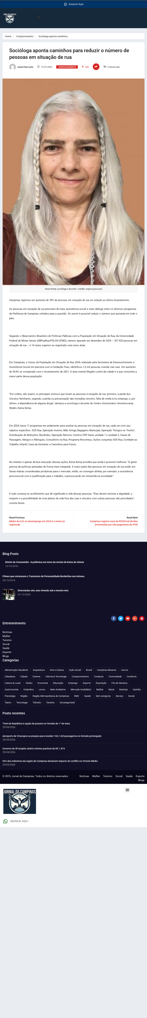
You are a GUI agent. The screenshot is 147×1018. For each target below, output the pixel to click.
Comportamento (24, 36)
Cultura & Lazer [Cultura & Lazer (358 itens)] (13, 683)
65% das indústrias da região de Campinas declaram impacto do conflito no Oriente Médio (50, 761)
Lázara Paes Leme (21, 67)
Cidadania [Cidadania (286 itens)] (10, 676)
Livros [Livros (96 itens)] (42, 689)
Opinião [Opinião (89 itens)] (137, 689)
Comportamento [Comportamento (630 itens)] (80, 676)
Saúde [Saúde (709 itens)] (87, 696)
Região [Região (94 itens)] (24, 696)
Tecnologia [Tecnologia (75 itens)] (22, 702)
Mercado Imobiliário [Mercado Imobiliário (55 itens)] (81, 689)
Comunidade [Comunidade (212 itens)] (115, 676)
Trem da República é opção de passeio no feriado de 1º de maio (36, 723)
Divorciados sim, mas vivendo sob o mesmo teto (43, 590)
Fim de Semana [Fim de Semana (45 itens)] (119, 683)
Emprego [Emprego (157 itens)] (73, 683)
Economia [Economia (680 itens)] (43, 683)
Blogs (6, 656)
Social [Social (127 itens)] (131, 696)
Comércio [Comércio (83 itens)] (132, 676)
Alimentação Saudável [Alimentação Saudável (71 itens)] (16, 670)
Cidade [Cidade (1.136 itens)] (23, 676)
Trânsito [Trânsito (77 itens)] (37, 702)
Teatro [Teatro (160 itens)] (8, 702)
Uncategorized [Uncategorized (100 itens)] (67, 702)
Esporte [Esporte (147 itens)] (87, 683)
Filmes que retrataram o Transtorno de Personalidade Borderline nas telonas (43, 576)
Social (6, 644)
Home (8, 36)
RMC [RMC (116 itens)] (76, 696)
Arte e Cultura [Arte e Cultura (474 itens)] (57, 670)
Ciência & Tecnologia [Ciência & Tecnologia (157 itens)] (56, 676)
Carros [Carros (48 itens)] (124, 670)
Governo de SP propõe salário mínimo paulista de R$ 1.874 (34, 748)
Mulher (6, 636)
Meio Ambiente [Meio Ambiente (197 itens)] (58, 689)
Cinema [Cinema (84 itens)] (36, 676)
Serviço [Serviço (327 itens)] (119, 696)
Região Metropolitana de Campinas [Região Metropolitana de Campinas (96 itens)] (51, 696)
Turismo (7, 640)
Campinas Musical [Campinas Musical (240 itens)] (106, 670)
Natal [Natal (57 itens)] (111, 689)
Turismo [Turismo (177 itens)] (50, 702)
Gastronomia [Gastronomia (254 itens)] (11, 689)
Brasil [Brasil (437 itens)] (89, 670)
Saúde (6, 648)
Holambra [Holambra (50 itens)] (28, 689)
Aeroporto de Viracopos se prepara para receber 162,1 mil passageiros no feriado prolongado (52, 736)
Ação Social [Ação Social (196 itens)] (75, 670)
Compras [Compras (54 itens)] (98, 676)
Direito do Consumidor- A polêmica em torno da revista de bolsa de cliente (44, 562)
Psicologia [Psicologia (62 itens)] (10, 696)
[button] (39, 17)
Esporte (7, 652)
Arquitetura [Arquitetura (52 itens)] (39, 670)
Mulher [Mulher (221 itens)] (99, 689)
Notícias (7, 632)
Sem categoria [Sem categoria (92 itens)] (103, 696)
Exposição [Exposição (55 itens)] (101, 683)
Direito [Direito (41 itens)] (29, 683)
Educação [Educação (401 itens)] (58, 683)
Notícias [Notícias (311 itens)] (123, 689)
